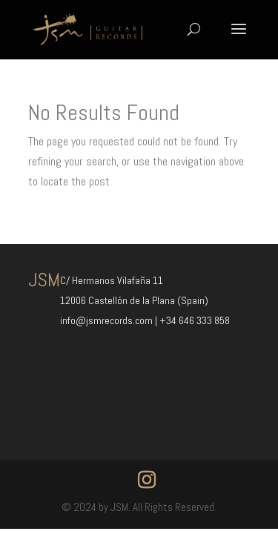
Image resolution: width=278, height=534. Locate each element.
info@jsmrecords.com (107, 320)
